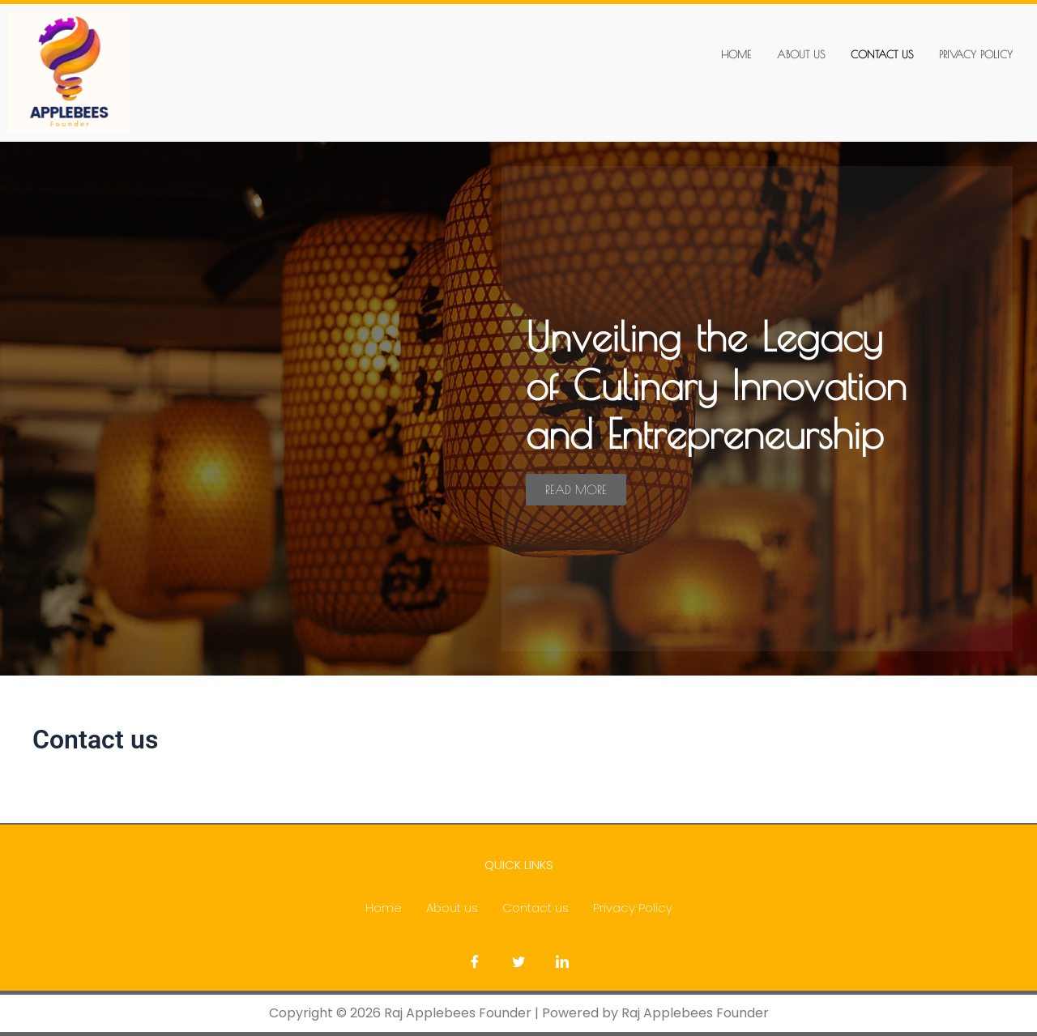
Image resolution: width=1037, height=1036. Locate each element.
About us (801, 54)
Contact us (882, 54)
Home (736, 54)
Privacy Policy (976, 54)
